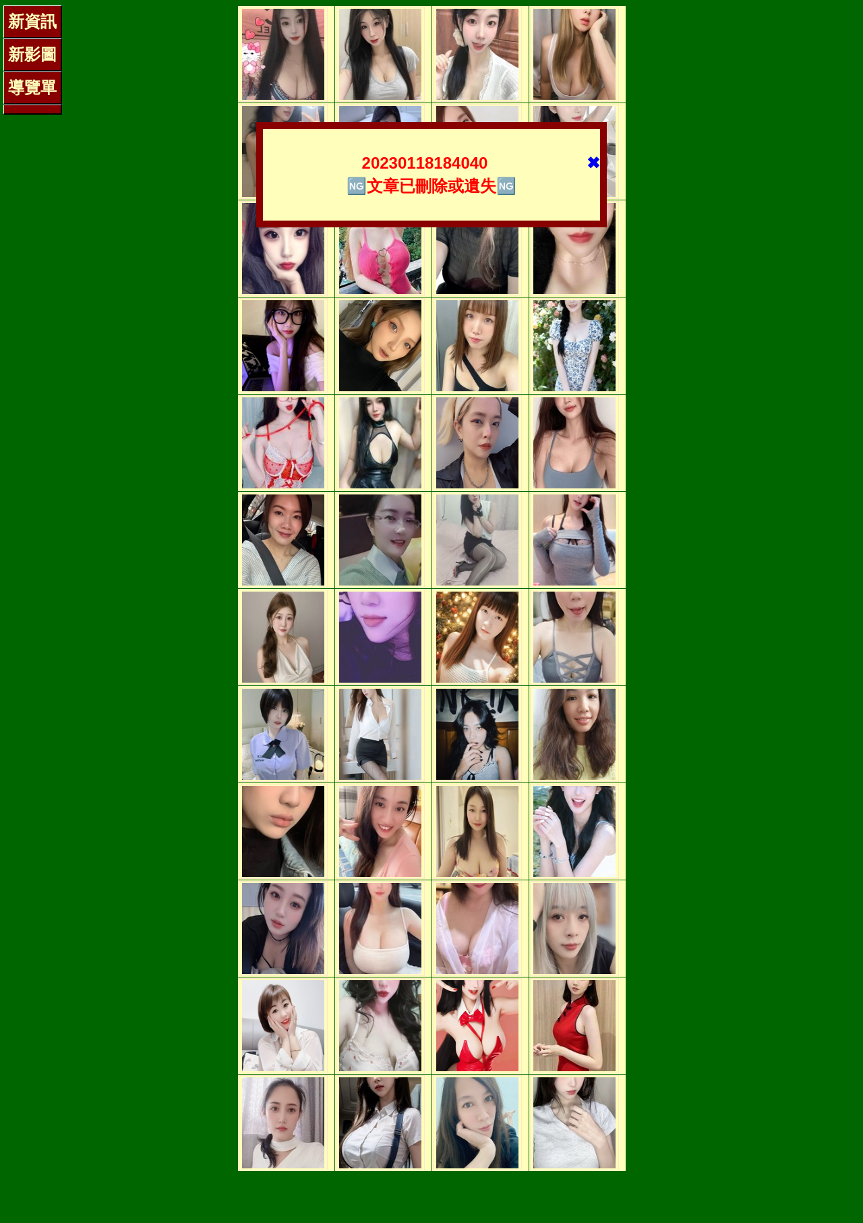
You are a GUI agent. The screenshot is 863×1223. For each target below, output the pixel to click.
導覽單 (32, 87)
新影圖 (32, 54)
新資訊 (32, 21)
